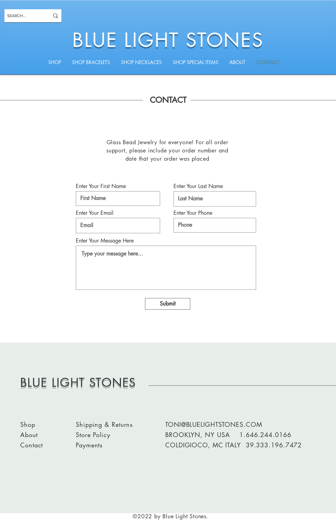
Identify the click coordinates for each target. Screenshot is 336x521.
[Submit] (167, 304)
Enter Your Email (94, 213)
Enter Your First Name (101, 186)
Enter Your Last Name (198, 186)
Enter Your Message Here (105, 241)
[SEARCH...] (23, 15)
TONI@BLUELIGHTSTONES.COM (213, 424)
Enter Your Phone (192, 213)
